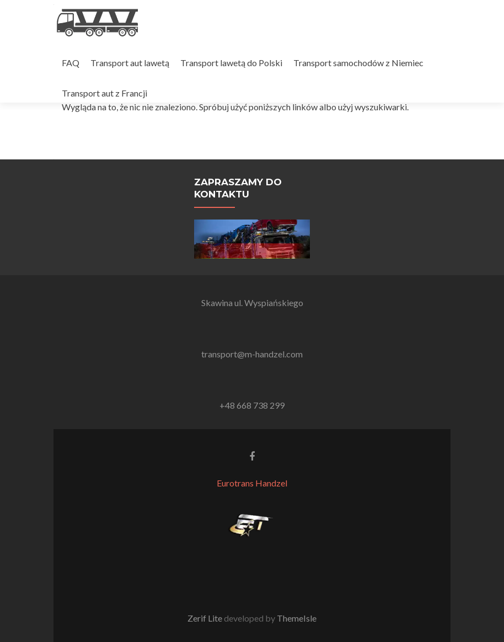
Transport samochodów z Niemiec (358, 62)
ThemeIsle (297, 618)
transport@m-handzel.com (252, 354)
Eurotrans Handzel (252, 483)
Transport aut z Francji (104, 93)
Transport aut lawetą (129, 62)
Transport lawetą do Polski (231, 62)
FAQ (70, 62)
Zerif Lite (205, 618)
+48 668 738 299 (252, 405)
